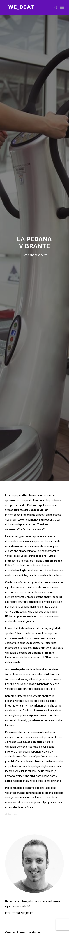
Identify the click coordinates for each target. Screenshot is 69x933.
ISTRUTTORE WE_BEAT (19, 913)
